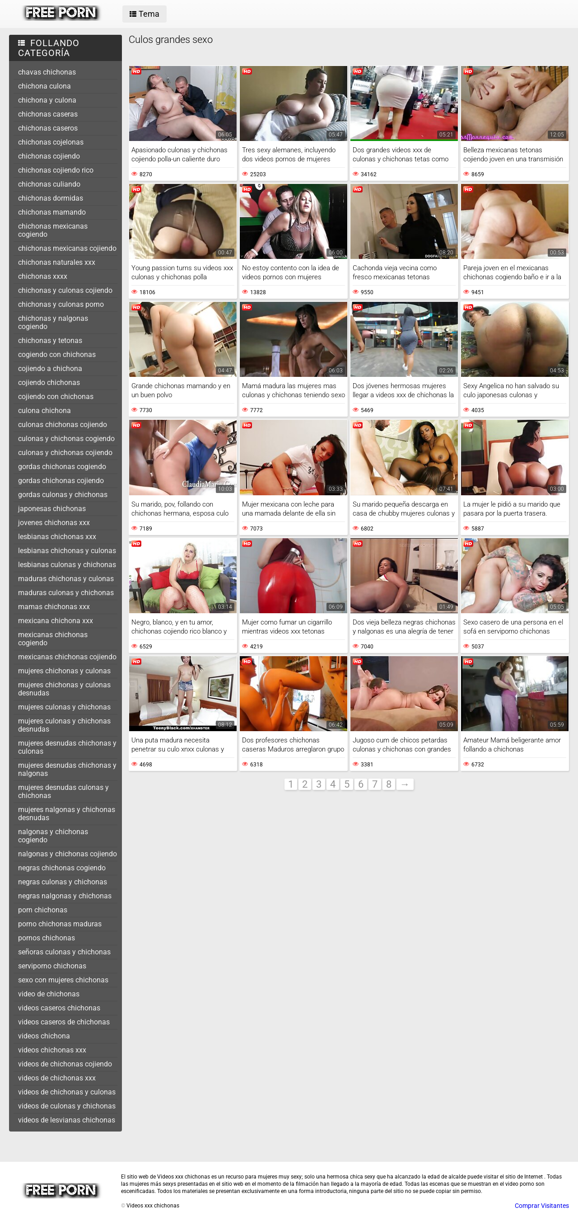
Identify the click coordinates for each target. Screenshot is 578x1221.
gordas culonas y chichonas (62, 494)
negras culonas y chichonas (62, 882)
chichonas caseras (48, 114)
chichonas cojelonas (51, 142)
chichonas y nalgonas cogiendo (53, 322)
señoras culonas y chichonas (64, 952)
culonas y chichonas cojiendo (65, 452)
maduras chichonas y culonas (66, 578)
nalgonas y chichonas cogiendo (53, 835)
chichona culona (44, 86)
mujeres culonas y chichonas (64, 707)
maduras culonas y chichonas (66, 592)
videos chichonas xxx (52, 1050)
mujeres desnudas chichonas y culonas (67, 747)
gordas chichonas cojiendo (61, 480)
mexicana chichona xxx (55, 620)
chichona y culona (47, 100)
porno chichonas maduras (60, 924)
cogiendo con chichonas (57, 354)
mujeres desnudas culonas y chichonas (63, 791)
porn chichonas (42, 910)
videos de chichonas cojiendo (65, 1064)
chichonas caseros (48, 128)
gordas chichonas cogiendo (62, 466)
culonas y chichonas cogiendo (66, 438)
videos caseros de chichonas (64, 1022)
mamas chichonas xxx (54, 606)
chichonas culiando (49, 184)
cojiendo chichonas (49, 382)
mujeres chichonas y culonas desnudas (64, 689)
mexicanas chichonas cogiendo (53, 638)
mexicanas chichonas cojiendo (67, 657)
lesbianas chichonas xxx (57, 536)
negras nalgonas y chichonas (65, 896)
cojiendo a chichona (50, 368)
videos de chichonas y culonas (67, 1092)
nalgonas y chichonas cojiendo (67, 854)
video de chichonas (48, 994)
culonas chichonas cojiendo (62, 424)
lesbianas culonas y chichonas (67, 564)
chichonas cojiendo (49, 156)
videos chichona (44, 1036)
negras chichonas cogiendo (62, 868)
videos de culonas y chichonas (67, 1106)
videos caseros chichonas (59, 1008)
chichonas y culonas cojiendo (65, 290)
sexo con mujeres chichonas (63, 980)
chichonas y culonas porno (61, 304)
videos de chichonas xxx (57, 1078)
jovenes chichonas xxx (54, 522)
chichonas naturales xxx (56, 262)
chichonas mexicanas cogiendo (53, 230)
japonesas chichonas (52, 508)
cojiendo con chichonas (55, 396)
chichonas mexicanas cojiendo (67, 248)
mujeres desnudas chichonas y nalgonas (67, 769)
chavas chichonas (47, 72)
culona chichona (44, 410)
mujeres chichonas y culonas (64, 671)
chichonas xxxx (42, 276)
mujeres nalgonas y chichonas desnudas (66, 813)
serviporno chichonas (52, 966)
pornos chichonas (46, 938)
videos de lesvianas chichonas (66, 1120)
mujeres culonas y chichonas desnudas (64, 725)
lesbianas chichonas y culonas (67, 550)
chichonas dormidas (50, 198)
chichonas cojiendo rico (55, 170)
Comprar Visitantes (542, 1205)
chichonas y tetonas (50, 340)
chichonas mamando (52, 212)
